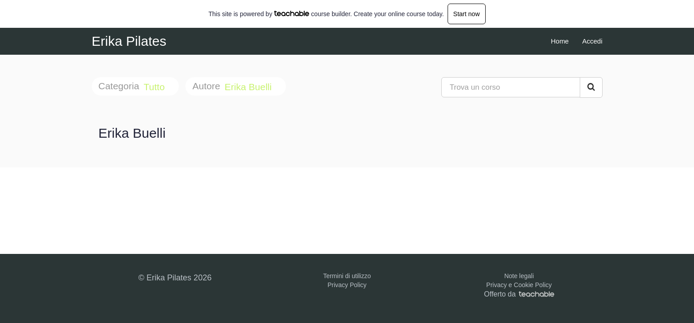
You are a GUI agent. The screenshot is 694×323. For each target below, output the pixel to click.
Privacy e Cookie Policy (519, 284)
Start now (466, 13)
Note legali (519, 275)
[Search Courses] (591, 87)
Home (560, 41)
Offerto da (519, 294)
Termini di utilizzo (347, 275)
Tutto (156, 87)
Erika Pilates (129, 41)
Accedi (592, 41)
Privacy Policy (347, 284)
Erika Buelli (249, 87)
